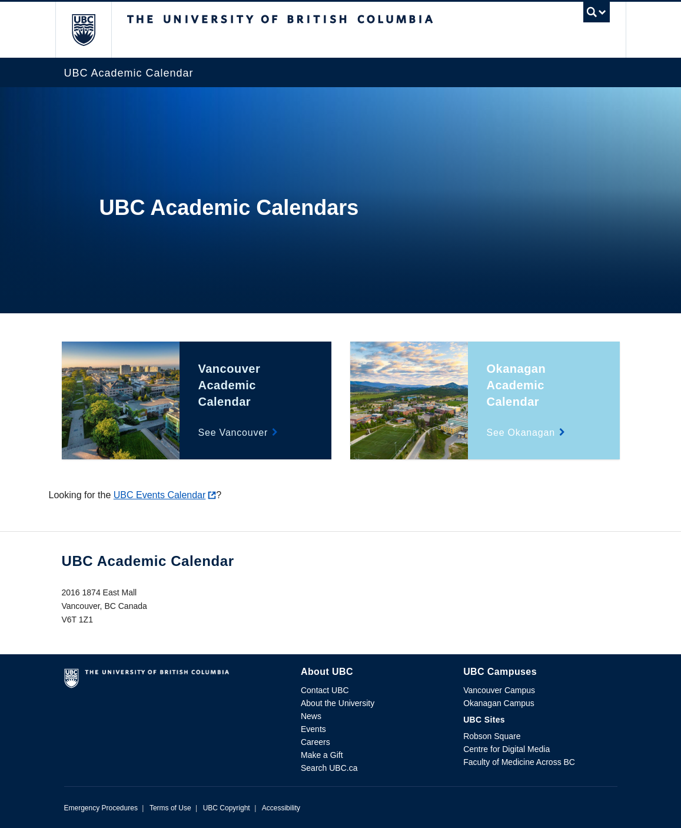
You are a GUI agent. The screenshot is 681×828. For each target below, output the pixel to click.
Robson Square (491, 736)
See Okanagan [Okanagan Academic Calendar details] (521, 433)
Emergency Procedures (101, 808)
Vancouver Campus (499, 690)
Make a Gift (322, 755)
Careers (315, 742)
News (311, 716)
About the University (337, 703)
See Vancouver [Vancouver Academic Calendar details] (233, 433)
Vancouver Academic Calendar (229, 385)
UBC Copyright (226, 808)
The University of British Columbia (92, 30)
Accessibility (281, 808)
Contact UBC (325, 690)
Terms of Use (170, 808)
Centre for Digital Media (506, 749)
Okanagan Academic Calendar (516, 385)
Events (313, 729)
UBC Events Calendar (160, 495)
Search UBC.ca (329, 768)
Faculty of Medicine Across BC (519, 762)
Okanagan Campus (498, 703)
